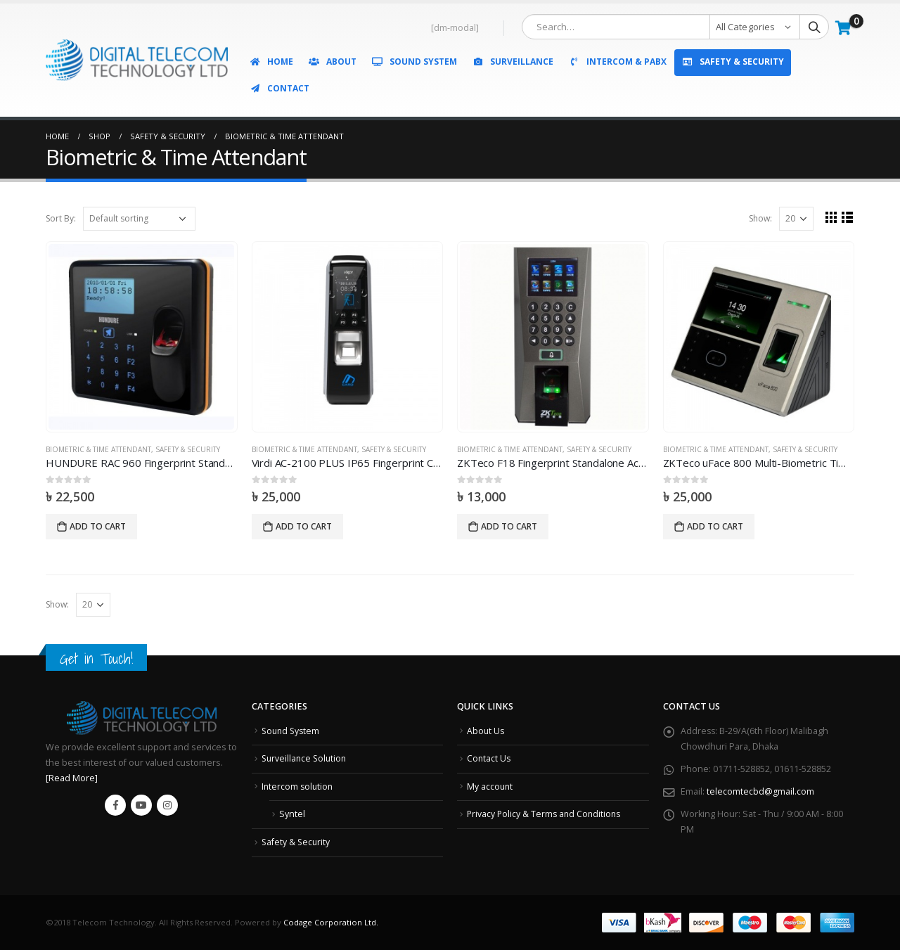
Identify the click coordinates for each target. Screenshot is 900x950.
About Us (486, 731)
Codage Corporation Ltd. (330, 922)
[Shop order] (139, 219)
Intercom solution (298, 786)
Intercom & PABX (617, 62)
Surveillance (512, 62)
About (332, 62)
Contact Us (489, 758)
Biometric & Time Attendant (98, 449)
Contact (279, 88)
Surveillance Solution (306, 758)
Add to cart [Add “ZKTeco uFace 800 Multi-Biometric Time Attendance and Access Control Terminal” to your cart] (715, 526)
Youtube (141, 805)
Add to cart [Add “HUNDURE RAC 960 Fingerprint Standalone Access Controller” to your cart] (98, 526)
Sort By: (61, 218)
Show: (760, 218)
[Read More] (72, 778)
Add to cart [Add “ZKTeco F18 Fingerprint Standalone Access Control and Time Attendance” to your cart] (509, 526)
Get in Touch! (96, 658)
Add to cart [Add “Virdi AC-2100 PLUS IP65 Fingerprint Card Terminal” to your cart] (304, 526)
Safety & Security (732, 62)
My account (490, 786)
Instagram (167, 805)
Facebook (115, 805)
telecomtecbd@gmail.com (760, 791)
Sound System (414, 62)
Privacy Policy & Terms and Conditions (546, 814)
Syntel (292, 814)
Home (271, 62)
